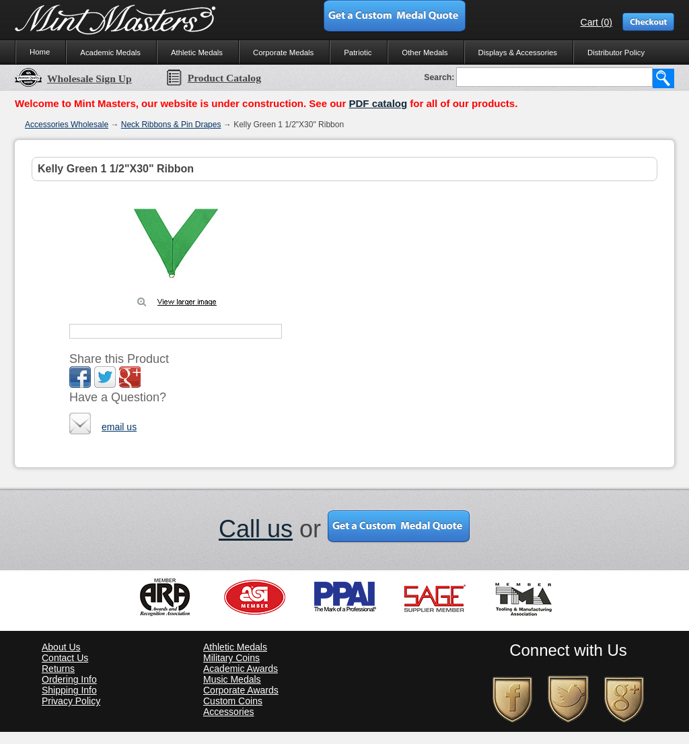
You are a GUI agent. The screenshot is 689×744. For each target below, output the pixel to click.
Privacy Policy (71, 701)
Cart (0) (596, 22)
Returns (58, 668)
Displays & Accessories (517, 52)
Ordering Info (69, 679)
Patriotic (357, 52)
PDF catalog (378, 103)
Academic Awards (240, 668)
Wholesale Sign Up (73, 78)
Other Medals (424, 52)
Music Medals (232, 679)
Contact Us (65, 657)
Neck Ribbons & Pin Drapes (171, 124)
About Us (61, 647)
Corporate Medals (283, 52)
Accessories (228, 711)
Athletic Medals (197, 52)
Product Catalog (213, 77)
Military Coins (231, 657)
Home (40, 52)
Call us (256, 529)
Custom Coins (232, 701)
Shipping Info (69, 690)
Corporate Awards (241, 690)
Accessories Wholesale (66, 124)
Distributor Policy (616, 52)
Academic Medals (110, 52)
